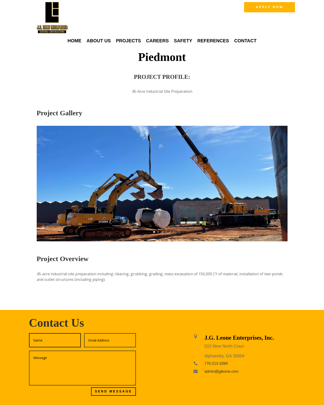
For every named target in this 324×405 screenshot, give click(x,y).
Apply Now (269, 7)
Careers (157, 41)
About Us (99, 41)
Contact (245, 41)
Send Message (113, 391)
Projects (128, 41)
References (213, 41)
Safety (183, 41)
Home (75, 41)
